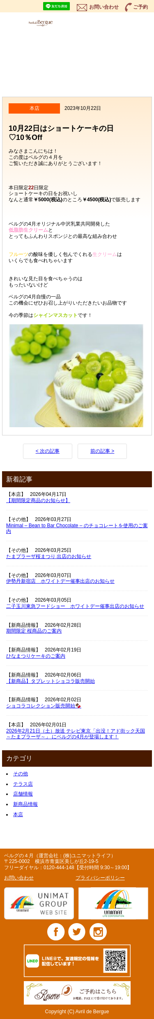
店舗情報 (23, 794)
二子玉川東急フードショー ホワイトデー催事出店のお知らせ (75, 606)
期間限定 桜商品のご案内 (34, 631)
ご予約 (140, 7)
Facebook (56, 931)
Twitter (77, 931)
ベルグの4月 (49, 23)
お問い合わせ (104, 7)
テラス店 (23, 784)
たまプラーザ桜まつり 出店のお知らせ (48, 556)
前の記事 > (102, 451)
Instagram (98, 931)
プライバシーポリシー (100, 878)
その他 (20, 774)
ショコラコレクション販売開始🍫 (43, 706)
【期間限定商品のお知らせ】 (38, 500)
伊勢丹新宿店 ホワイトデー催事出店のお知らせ (60, 581)
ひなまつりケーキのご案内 (35, 656)
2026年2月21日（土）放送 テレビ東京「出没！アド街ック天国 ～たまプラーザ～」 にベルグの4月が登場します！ (75, 734)
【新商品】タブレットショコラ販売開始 (50, 681)
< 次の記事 (48, 451)
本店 (18, 814)
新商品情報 (25, 804)
